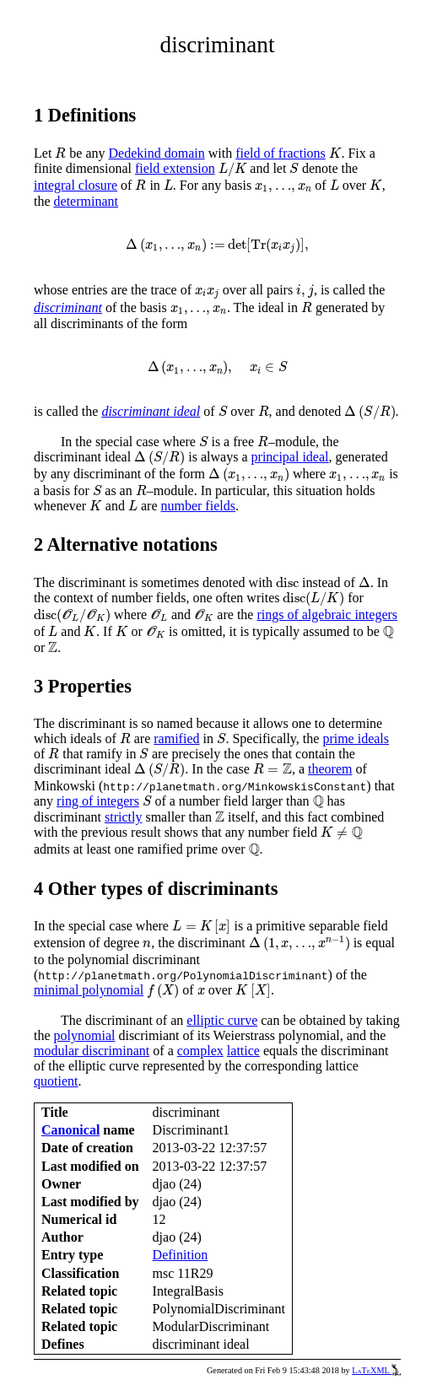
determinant (86, 201)
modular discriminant (91, 1050)
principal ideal (290, 457)
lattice (243, 1050)
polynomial (85, 1035)
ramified (176, 738)
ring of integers (98, 801)
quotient (56, 1081)
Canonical (70, 1130)
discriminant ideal (150, 411)
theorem (330, 769)
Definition (180, 1255)
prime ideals (355, 738)
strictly (123, 817)
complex (200, 1050)
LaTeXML (376, 1370)
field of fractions (280, 153)
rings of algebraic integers (326, 614)
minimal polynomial (88, 990)
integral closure (75, 185)
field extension (175, 168)
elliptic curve (221, 1020)
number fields (197, 506)
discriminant (68, 307)
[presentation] (60, 153)
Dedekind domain (157, 153)
